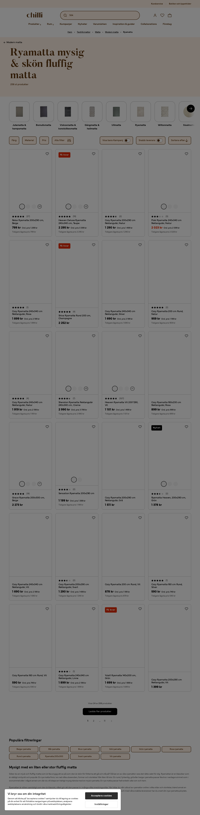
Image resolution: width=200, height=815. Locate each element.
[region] (63, 799)
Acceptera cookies (101, 796)
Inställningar (101, 804)
